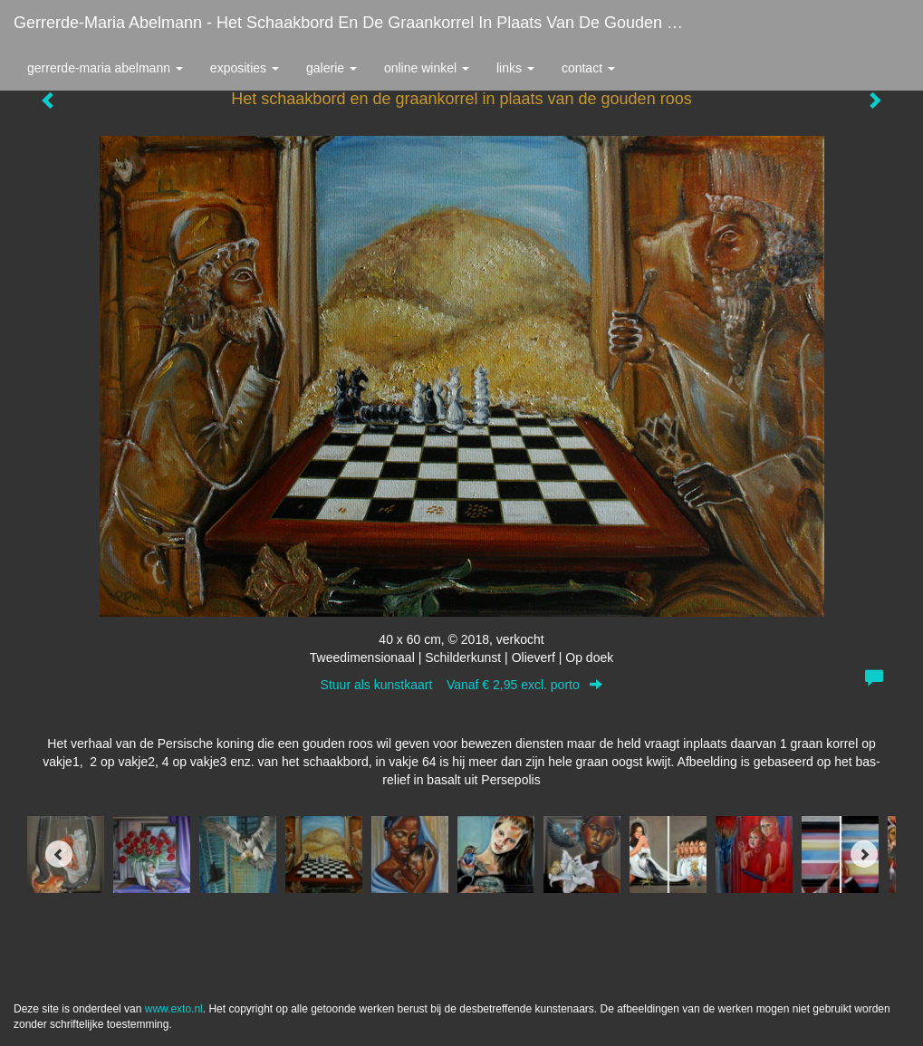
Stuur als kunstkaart (462, 684)
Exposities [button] (244, 68)
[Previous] (58, 854)
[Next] (864, 854)
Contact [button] (588, 68)
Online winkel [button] (426, 68)
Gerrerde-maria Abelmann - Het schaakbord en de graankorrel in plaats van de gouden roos (359, 23)
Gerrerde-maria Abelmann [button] (105, 68)
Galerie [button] (331, 68)
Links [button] (515, 68)
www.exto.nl (174, 1009)
